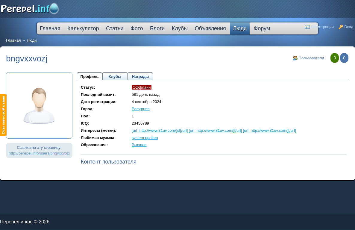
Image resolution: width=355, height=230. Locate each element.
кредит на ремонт (38, 188)
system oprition (145, 137)
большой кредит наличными (70, 188)
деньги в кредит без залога (51, 187)
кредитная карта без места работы (168, 187)
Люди (32, 40)
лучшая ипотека (141, 187)
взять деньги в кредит (152, 187)
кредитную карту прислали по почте (115, 187)
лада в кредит (29, 187)
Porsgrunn (141, 109)
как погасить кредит (38, 187)
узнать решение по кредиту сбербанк (94, 187)
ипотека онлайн (83, 188)
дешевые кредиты (143, 188)
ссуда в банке (19, 188)
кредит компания (28, 188)
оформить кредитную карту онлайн (98, 188)
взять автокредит (165, 188)
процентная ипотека (131, 187)
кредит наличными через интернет (53, 188)
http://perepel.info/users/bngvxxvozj (39, 153)
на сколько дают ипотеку (131, 188)
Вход (349, 27)
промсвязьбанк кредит (18, 187)
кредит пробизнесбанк (154, 188)
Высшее (139, 145)
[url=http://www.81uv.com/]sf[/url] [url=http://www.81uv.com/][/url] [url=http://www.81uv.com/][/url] (214, 130)
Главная (13, 40)
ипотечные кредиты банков (7, 188)
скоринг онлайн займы (77, 187)
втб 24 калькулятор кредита (116, 188)
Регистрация (322, 27)
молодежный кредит (65, 187)
